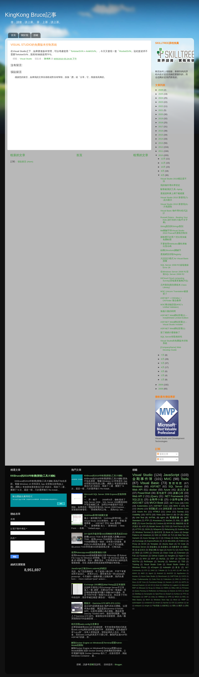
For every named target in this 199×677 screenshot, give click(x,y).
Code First (156, 579)
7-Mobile (161, 570)
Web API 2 (138, 496)
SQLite (172, 591)
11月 (163, 163)
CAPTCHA (174, 576)
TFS (184, 594)
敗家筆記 (165, 606)
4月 (163, 367)
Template (154, 544)
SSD (156, 535)
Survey (180, 511)
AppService (181, 573)
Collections (167, 579)
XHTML (152, 517)
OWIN (166, 588)
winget (146, 606)
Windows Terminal (143, 532)
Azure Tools (184, 550)
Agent (151, 573)
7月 (163, 355)
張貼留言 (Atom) (25, 161)
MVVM (169, 523)
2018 (161, 122)
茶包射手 (161, 493)
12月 (163, 159)
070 (145, 570)
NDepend (157, 529)
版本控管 (158, 532)
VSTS (148, 514)
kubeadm (167, 567)
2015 (161, 135)
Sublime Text (183, 529)
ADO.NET (137, 502)
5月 (163, 363)
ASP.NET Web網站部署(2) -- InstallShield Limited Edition (174, 316)
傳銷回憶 (179, 523)
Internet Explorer (138, 585)
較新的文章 (17, 155)
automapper (136, 603)
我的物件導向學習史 (170, 185)
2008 (161, 389)
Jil (163, 541)
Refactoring (169, 529)
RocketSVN (125, 51)
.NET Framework (173, 496)
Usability (136, 514)
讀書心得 (178, 493)
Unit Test (140, 517)
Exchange (139, 541)
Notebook (147, 535)
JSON (147, 529)
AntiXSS (170, 573)
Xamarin (135, 538)
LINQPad (165, 585)
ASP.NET (155, 486)
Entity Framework (181, 538)
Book (168, 532)
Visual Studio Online (176, 564)
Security (160, 561)
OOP (172, 559)
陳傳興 (47, 59)
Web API (137, 489)
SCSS (143, 544)
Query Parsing (140, 591)
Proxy (134, 544)
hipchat (166, 603)
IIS (187, 506)
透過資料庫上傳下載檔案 (172, 193)
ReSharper (148, 561)
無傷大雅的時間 (168, 311)
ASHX (134, 573)
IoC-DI (150, 585)
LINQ (186, 514)
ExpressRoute (153, 541)
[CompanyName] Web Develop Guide (170, 348)
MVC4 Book (156, 502)
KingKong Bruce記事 (31, 15)
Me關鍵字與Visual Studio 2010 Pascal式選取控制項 (173, 231)
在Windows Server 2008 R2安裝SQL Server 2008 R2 (174, 273)
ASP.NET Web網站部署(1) (172, 328)
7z (169, 570)
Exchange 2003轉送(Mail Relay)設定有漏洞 (104, 584)
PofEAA (182, 541)
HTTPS (138, 529)
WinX (148, 600)
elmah (157, 603)
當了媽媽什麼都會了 (170, 332)
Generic (169, 582)
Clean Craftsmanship (140, 579)
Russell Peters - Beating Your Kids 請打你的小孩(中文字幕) (174, 219)
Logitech (175, 585)
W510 (177, 597)
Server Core (183, 509)
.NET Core (174, 503)
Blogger (118, 664)
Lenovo (135, 559)
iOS (172, 603)
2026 (161, 90)
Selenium (173, 561)
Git (187, 526)
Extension (181, 553)
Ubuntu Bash (168, 544)
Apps (161, 550)
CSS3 (166, 526)
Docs (134, 582)
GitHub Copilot (158, 556)
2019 (161, 118)
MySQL (162, 559)
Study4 (168, 594)
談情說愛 (167, 509)
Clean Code (168, 553)
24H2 (152, 570)
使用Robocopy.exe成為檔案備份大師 (88, 552)
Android (160, 573)
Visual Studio (26, 59)
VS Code (181, 544)
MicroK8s (172, 541)
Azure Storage (149, 538)
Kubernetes (142, 506)
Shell (187, 591)
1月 (163, 379)
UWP (146, 597)
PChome (185, 588)
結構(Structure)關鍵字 (170, 250)
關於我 (24, 35)
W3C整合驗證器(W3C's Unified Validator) (171, 305)
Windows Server (139, 547)
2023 (161, 102)
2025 (161, 94)
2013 (161, 143)
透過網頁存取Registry (170, 254)
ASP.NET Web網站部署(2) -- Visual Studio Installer (173, 323)
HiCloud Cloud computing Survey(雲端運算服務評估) (174, 279)
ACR (144, 526)
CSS (186, 503)
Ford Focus (178, 526)
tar (188, 603)
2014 (161, 139)
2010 (161, 155)
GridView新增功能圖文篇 (96, 515)
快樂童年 (175, 547)
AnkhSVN (91, 51)
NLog (150, 588)
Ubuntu (140, 509)
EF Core (142, 582)
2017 (161, 126)
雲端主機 (152, 550)
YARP (183, 600)
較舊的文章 (140, 155)
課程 (187, 606)
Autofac (135, 576)
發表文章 (162, 454)
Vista (158, 514)
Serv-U (169, 514)
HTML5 (156, 511)
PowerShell (144, 493)
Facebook (143, 556)
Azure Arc (142, 511)
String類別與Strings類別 (171, 226)
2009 (161, 385)
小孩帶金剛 (176, 499)
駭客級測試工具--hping (171, 189)
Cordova (159, 523)
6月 (163, 359)
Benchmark (162, 576)
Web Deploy (137, 600)
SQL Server (176, 486)
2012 (161, 147)
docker (153, 489)
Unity (153, 597)
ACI (174, 570)
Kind (157, 585)
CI (159, 538)
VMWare (161, 597)
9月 (163, 171)
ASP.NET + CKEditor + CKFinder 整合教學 (171, 299)
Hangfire (171, 556)
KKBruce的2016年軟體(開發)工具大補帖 (32, 475)
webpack (138, 606)
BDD (137, 553)
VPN (169, 597)
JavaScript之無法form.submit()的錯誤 (89, 568)
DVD (184, 579)
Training (135, 564)
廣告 (177, 567)
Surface (177, 594)
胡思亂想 (153, 509)
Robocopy (163, 591)
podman (180, 603)
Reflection (152, 591)
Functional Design (155, 582)
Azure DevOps (147, 523)
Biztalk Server (155, 526)
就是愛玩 (164, 547)
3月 (163, 371)
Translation (136, 597)
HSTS (183, 582)
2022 (161, 106)
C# (178, 514)
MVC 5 (177, 506)
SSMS (164, 535)
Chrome (156, 553)
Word (175, 600)
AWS (143, 573)
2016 (161, 131)
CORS (146, 553)
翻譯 (180, 606)
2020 (161, 114)
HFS (176, 582)
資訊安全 (183, 489)
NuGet (169, 520)
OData (158, 588)
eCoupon (155, 567)
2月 (163, 375)
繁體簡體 (175, 483)
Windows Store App (161, 600)
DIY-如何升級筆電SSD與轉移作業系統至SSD (105, 534)
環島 (174, 606)
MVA (145, 559)
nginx (162, 517)
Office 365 (175, 588)
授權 (35, 35)
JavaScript (171, 475)
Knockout (157, 520)
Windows (137, 486)
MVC (167, 479)
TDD (183, 561)
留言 (160, 459)
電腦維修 (174, 517)
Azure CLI (171, 550)
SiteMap (138, 594)
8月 (163, 175)
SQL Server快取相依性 (171, 337)
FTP (147, 520)
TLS (172, 535)
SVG (180, 591)
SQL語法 (137, 499)
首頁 (13, 35)
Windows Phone (139, 567)
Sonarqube (148, 594)
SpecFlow (159, 594)
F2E (134, 556)
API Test (182, 570)
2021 (161, 110)
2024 (161, 98)
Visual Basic (149, 483)
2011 (161, 151)
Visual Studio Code (153, 564)
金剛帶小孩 (156, 499)
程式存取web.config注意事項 (85, 624)
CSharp (167, 538)
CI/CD (183, 576)
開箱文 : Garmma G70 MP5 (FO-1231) (102, 603)
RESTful (135, 561)
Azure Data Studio (148, 576)
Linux (168, 511)
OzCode (181, 559)
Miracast (142, 588)
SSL (178, 520)
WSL (184, 597)
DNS (177, 579)
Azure (167, 489)
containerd (148, 603)
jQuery (154, 496)
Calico (176, 532)
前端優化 (153, 547)
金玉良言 (141, 550)
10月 (163, 167)
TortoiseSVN (77, 51)
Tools (185, 479)
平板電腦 (155, 606)
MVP (153, 559)
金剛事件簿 (142, 479)
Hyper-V (182, 556)
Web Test (182, 535)
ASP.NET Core (160, 506)
